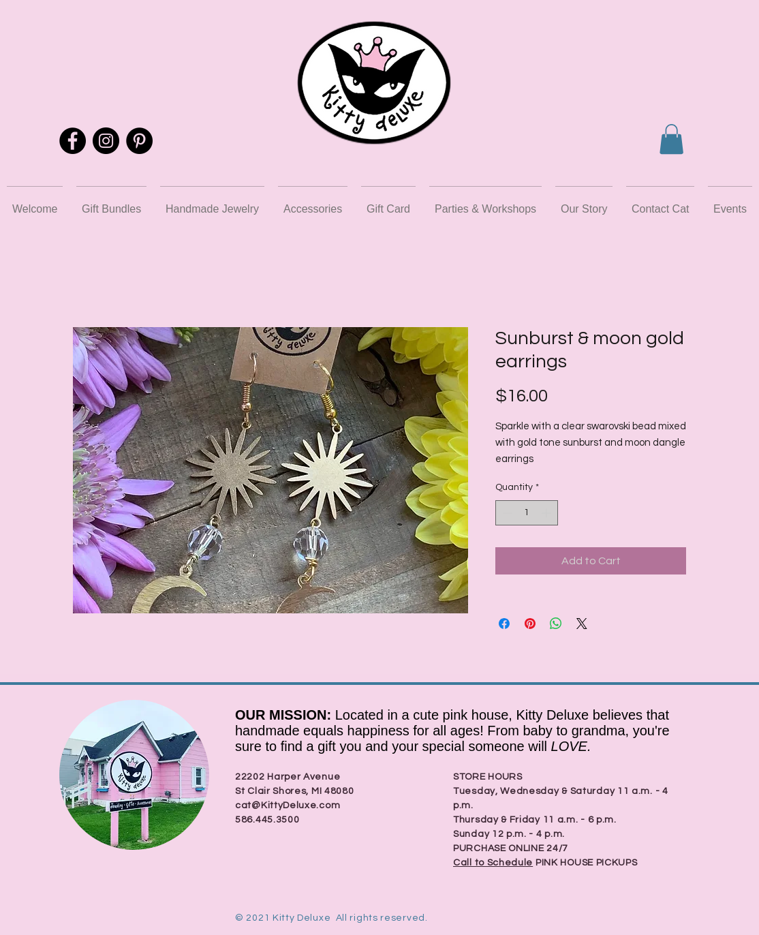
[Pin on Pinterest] (530, 623)
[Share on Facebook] (504, 623)
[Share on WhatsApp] (556, 623)
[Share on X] (582, 623)
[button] (671, 139)
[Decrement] (505, 513)
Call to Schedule (493, 863)
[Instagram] (106, 140)
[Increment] (547, 513)
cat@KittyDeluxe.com (287, 805)
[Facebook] (72, 140)
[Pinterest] (139, 140)
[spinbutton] (526, 513)
